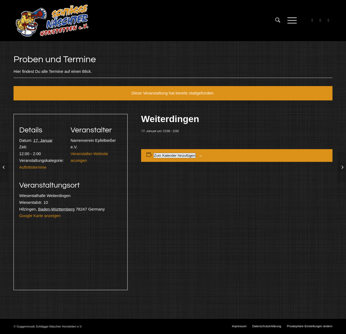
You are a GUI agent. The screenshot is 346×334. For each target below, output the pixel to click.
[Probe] (4, 167)
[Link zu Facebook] (312, 20)
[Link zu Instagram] (328, 20)
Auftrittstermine (32, 167)
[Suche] (278, 20)
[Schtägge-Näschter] (52, 20)
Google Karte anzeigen (40, 215)
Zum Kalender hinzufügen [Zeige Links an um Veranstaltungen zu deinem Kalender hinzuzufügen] (174, 155)
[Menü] (290, 20)
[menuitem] (278, 20)
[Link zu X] (320, 20)
